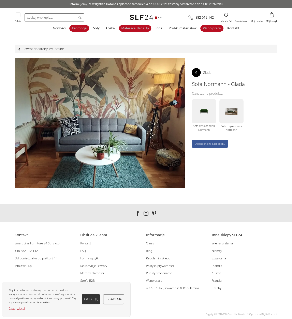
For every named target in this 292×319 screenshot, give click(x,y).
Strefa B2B (87, 280)
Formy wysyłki (89, 258)
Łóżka (110, 28)
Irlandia (217, 266)
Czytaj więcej (17, 308)
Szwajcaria (219, 258)
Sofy (96, 28)
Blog (149, 251)
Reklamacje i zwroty (93, 266)
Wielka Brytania (222, 243)
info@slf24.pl (23, 266)
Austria (216, 273)
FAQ (83, 251)
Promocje (79, 28)
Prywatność (171, 288)
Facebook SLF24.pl (137, 213)
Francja (217, 280)
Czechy (216, 288)
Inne (158, 28)
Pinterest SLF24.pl (154, 213)
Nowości (59, 28)
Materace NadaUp (135, 28)
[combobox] (54, 17)
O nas (150, 243)
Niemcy (217, 251)
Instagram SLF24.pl (146, 213)
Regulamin (190, 288)
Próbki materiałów (182, 28)
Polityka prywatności (160, 266)
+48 (17, 251)
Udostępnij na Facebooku (210, 144)
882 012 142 (29, 251)
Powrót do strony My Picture (41, 49)
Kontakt (233, 28)
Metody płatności (92, 273)
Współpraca (212, 28)
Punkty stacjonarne (159, 273)
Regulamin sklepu (158, 258)
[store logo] (146, 17)
